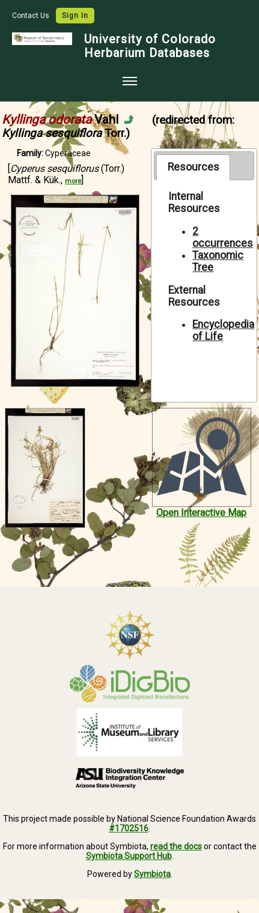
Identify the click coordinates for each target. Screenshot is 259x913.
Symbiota (152, 874)
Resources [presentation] (193, 167)
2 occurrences (222, 237)
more (73, 181)
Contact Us (31, 15)
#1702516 (128, 828)
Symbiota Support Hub (129, 856)
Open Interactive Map (201, 512)
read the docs (176, 846)
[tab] (193, 167)
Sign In (75, 15)
